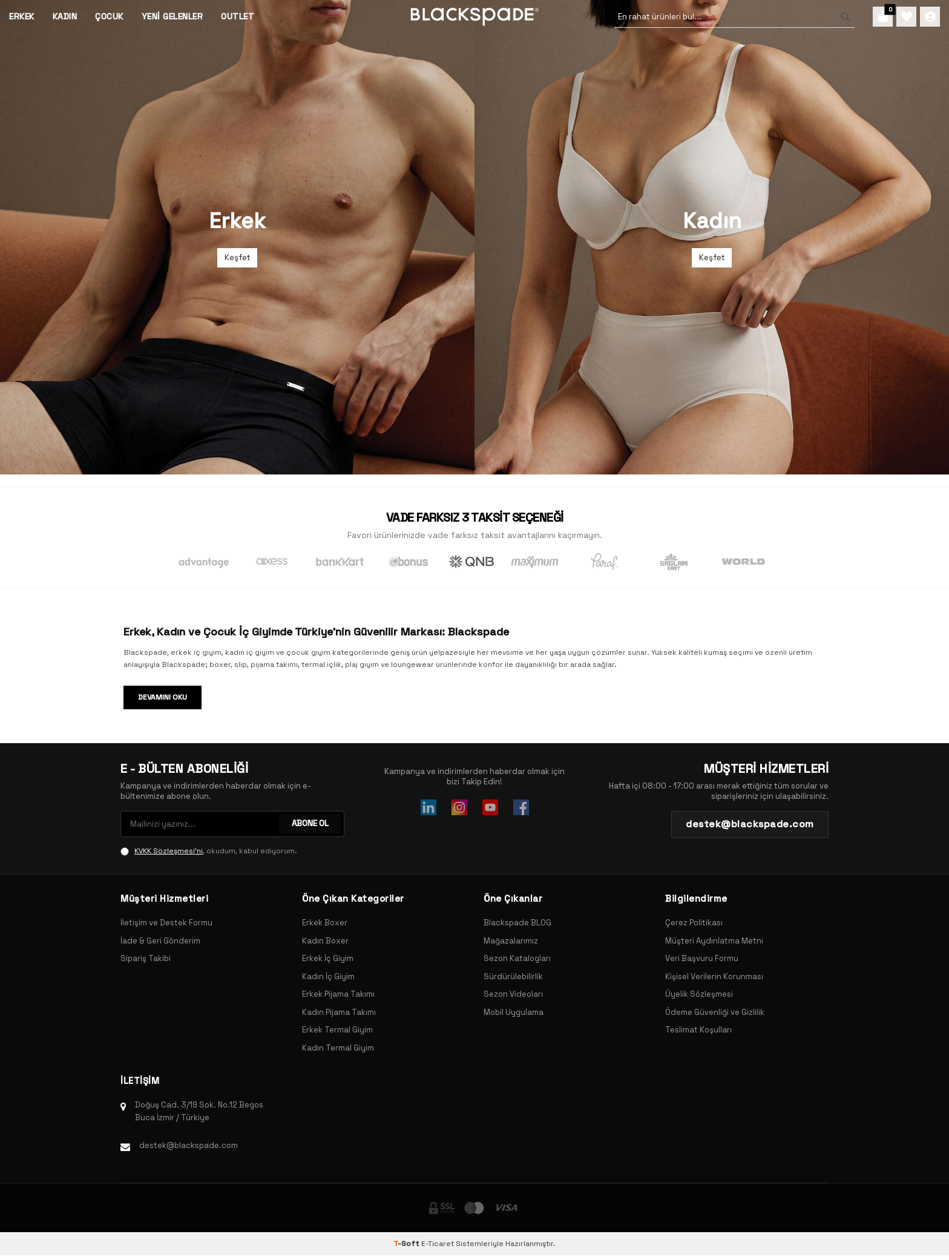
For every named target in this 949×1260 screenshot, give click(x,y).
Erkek (21, 16)
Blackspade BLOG (517, 922)
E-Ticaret (437, 1244)
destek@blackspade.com (188, 1145)
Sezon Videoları (513, 994)
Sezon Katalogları (517, 958)
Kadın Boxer (325, 941)
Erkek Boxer (324, 922)
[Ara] (836, 17)
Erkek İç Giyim (327, 958)
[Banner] (237, 237)
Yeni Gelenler (172, 16)
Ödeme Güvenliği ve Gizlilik (714, 1012)
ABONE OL (310, 823)
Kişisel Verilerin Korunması (714, 976)
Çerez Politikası (694, 922)
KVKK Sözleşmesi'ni (168, 851)
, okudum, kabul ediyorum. (208, 851)
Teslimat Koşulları (698, 1030)
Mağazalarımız (511, 941)
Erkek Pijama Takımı (338, 994)
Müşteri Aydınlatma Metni (714, 941)
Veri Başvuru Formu (701, 958)
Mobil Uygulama (513, 1012)
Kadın (65, 16)
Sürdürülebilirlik (513, 976)
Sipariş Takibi (145, 958)
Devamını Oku (162, 697)
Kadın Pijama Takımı (339, 1012)
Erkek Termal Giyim (337, 1030)
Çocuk (109, 16)
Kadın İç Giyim (328, 976)
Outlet (237, 16)
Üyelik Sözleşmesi (699, 994)
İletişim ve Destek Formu (166, 922)
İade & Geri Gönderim (160, 941)
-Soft (407, 1244)
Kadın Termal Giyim (338, 1048)
